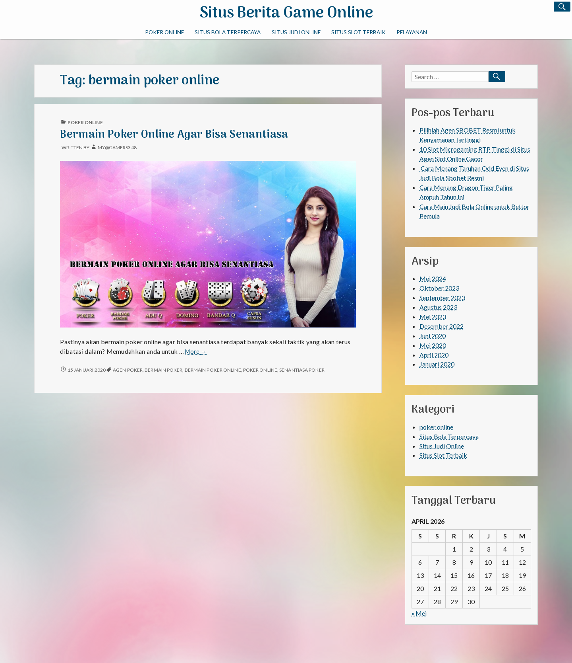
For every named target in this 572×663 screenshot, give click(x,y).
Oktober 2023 (439, 288)
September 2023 (442, 297)
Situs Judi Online (296, 32)
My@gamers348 (117, 147)
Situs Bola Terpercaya (228, 32)
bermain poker (163, 370)
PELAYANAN (411, 32)
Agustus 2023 (438, 307)
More (196, 351)
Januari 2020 (436, 364)
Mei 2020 (432, 345)
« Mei (419, 613)
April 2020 (433, 355)
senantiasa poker (302, 370)
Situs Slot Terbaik (358, 32)
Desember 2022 (441, 326)
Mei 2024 (432, 278)
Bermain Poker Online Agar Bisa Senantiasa (174, 135)
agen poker (128, 370)
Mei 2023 (432, 316)
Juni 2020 (432, 335)
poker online (164, 32)
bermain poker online (213, 370)
